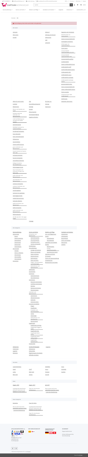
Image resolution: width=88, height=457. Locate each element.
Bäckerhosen (16, 106)
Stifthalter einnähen (34, 355)
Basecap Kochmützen (36, 288)
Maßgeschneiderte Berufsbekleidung (17, 163)
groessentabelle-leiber (66, 84)
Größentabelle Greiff (66, 67)
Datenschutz (48, 37)
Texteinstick (15, 349)
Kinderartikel (32, 343)
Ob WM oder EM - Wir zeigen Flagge (20, 217)
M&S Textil (31, 372)
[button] (74, 4)
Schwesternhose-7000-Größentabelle (66, 95)
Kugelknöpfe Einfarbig (36, 325)
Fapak (14, 369)
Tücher (32, 313)
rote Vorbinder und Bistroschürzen (17, 180)
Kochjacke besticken (17, 155)
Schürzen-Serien (35, 301)
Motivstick (15, 353)
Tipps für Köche (32, 403)
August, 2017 (32, 385)
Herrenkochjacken (35, 239)
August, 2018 (16, 385)
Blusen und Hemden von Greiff (19, 110)
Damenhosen (18, 242)
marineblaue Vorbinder (18, 160)
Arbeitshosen (64, 234)
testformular (64, 98)
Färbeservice (16, 139)
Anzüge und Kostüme (36, 250)
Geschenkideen (16, 141)
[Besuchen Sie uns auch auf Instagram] (16, 448)
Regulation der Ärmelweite (67, 32)
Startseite (72, 1)
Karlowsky (63, 369)
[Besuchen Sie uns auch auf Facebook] (12, 448)
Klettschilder (32, 351)
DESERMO (47, 366)
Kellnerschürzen (34, 256)
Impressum (48, 106)
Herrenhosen (18, 254)
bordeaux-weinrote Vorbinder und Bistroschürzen (17, 115)
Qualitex (63, 372)
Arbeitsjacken (64, 236)
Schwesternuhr (48, 260)
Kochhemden (32, 271)
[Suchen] (52, 4)
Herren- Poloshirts (19, 252)
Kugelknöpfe (32, 323)
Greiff (30, 369)
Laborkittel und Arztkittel (51, 242)
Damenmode (16, 234)
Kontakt (84, 1)
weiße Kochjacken (17, 207)
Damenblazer (18, 240)
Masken (47, 244)
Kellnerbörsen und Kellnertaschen (35, 266)
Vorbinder (33, 299)
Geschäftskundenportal (34, 104)
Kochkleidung (32, 246)
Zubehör (63, 244)
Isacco (46, 369)
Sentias (30, 374)
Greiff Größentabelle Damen (68, 69)
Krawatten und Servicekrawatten (35, 310)
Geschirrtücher (34, 321)
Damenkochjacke (17, 124)
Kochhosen (31, 273)
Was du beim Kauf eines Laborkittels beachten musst (52, 389)
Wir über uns (48, 101)
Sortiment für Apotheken (19, 193)
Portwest (47, 372)
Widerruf (47, 32)
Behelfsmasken (50, 246)
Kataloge (31, 106)
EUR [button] (66, 1)
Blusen (16, 236)
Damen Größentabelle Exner (68, 64)
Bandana (33, 286)
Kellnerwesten (34, 258)
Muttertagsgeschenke (18, 167)
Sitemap (47, 104)
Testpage (31, 221)
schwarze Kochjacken (18, 183)
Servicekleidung (32, 248)
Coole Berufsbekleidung (51, 392)
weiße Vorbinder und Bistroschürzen (18, 211)
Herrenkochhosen (35, 277)
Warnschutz (64, 242)
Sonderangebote (17, 190)
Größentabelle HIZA (66, 72)
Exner (62, 366)
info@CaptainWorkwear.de (18, 1)
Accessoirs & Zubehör (34, 304)
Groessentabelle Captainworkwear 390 (66, 55)
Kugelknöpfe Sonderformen (34, 340)
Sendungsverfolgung (34, 114)
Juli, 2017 (47, 385)
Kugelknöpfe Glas (35, 331)
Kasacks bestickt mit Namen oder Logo (19, 151)
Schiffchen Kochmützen (36, 284)
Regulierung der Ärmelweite (35, 353)
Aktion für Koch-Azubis (18, 101)
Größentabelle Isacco (66, 74)
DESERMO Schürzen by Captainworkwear (18, 128)
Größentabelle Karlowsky (67, 77)
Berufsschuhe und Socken (51, 262)
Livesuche (47, 42)
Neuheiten (15, 403)
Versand (28, 451)
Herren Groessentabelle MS (67, 86)
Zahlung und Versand (50, 34)
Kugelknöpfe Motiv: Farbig (35, 333)
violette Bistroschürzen (18, 198)
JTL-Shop (80, 455)
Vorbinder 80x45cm (17, 201)
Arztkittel (15, 104)
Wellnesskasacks (17, 214)
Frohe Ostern (64, 48)
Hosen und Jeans (35, 254)
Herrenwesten (18, 259)
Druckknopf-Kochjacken (18, 131)
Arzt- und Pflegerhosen (50, 234)
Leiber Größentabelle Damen (68, 89)
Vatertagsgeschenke (17, 195)
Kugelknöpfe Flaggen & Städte (36, 328)
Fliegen (32, 306)
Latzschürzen (34, 295)
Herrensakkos (18, 256)
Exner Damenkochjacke (18, 136)
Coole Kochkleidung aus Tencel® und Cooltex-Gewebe (18, 120)
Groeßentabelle (65, 61)
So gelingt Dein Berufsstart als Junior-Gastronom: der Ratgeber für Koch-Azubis (19, 390)
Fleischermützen (35, 290)
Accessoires (15, 261)
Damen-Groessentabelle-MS (68, 39)
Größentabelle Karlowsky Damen (67, 80)
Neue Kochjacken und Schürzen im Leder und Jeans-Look (18, 171)
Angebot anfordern (33, 117)
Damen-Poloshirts (19, 238)
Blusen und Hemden (35, 252)
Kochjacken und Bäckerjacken (33, 235)
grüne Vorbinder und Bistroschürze (18, 147)
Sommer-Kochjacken (35, 244)
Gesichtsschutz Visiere (52, 252)
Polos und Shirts (34, 260)
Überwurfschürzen (35, 297)
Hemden (17, 250)
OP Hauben (48, 256)
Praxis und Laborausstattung (52, 258)
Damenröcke (17, 244)
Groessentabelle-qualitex (67, 59)
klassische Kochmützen (36, 282)
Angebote (48, 346)
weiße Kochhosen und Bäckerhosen (18, 204)
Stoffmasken (32, 269)
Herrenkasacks (50, 240)
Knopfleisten (34, 308)
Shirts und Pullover (65, 240)
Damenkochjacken (35, 237)
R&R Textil (15, 374)
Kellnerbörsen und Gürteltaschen (35, 318)
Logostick (15, 351)
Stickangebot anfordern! (67, 41)
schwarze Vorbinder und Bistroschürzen (18, 187)
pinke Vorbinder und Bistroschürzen (18, 176)
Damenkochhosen (35, 275)
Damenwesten (18, 246)
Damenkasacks (50, 238)
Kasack (46, 236)
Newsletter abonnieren (66, 101)
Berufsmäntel (64, 238)
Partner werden (65, 92)
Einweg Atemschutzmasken (51, 249)
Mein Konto (78, 1)
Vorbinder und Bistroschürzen (32, 292)
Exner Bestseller (16, 134)
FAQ (30, 101)
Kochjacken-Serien (35, 242)
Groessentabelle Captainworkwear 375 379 (67, 51)
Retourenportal (32, 112)
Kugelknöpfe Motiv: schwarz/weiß (35, 337)
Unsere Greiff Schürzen (18, 144)
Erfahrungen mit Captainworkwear (65, 44)
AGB (46, 40)
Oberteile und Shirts (50, 254)
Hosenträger (34, 315)
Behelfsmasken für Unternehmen (65, 35)
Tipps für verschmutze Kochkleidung (34, 389)
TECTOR (47, 374)
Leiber (14, 372)
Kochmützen (32, 279)
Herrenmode (16, 248)
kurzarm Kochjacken (17, 158)
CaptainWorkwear (17, 366)
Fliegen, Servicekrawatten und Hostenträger (37, 263)
